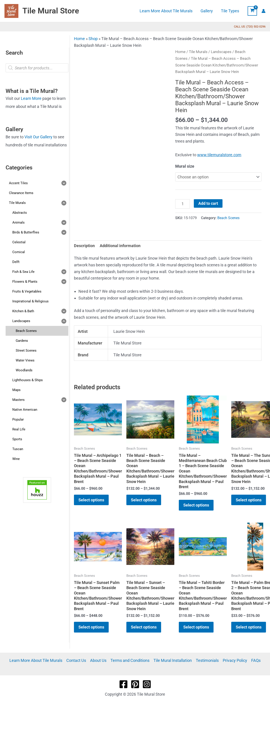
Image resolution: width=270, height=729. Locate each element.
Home (79, 38)
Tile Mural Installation (172, 660)
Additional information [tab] (120, 245)
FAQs (256, 660)
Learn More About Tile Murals (35, 660)
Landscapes (221, 52)
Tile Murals (198, 52)
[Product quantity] (182, 204)
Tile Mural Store (50, 10)
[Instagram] (146, 684)
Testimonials (207, 660)
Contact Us (76, 660)
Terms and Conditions (129, 660)
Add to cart (208, 203)
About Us (98, 660)
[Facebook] (123, 684)
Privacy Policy (235, 660)
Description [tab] (84, 245)
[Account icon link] (263, 11)
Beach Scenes (228, 218)
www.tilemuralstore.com (219, 154)
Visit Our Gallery (38, 137)
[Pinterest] (135, 684)
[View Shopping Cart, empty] (252, 11)
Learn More (31, 98)
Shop (93, 38)
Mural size (184, 166)
